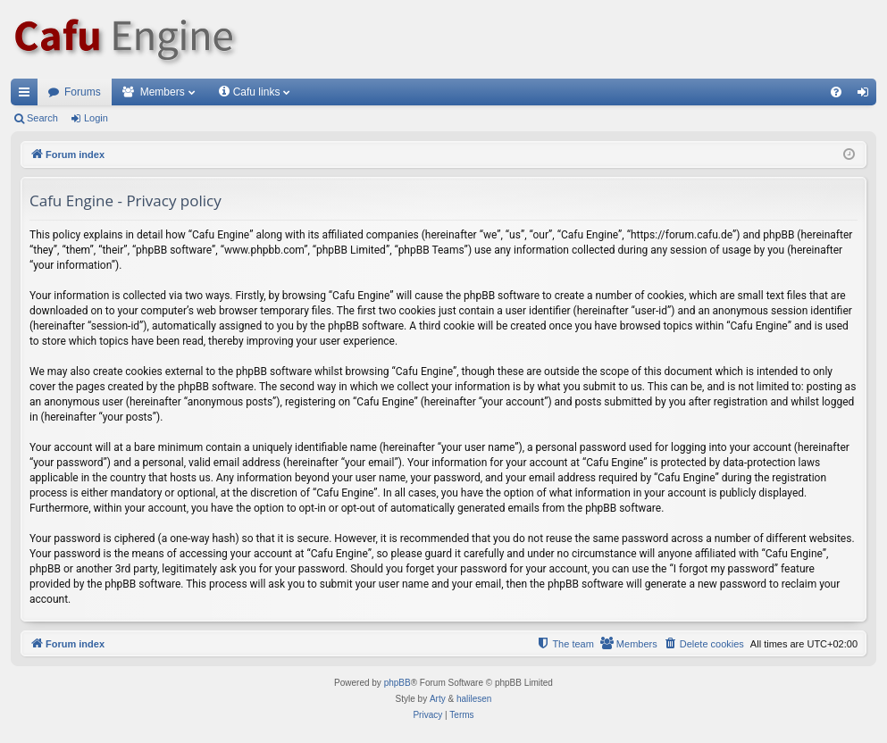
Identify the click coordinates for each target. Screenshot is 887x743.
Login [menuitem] (867, 95)
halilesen (473, 699)
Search (42, 118)
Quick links (28, 95)
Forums (82, 92)
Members (162, 92)
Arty (438, 699)
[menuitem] (836, 92)
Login (96, 118)
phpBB (397, 683)
